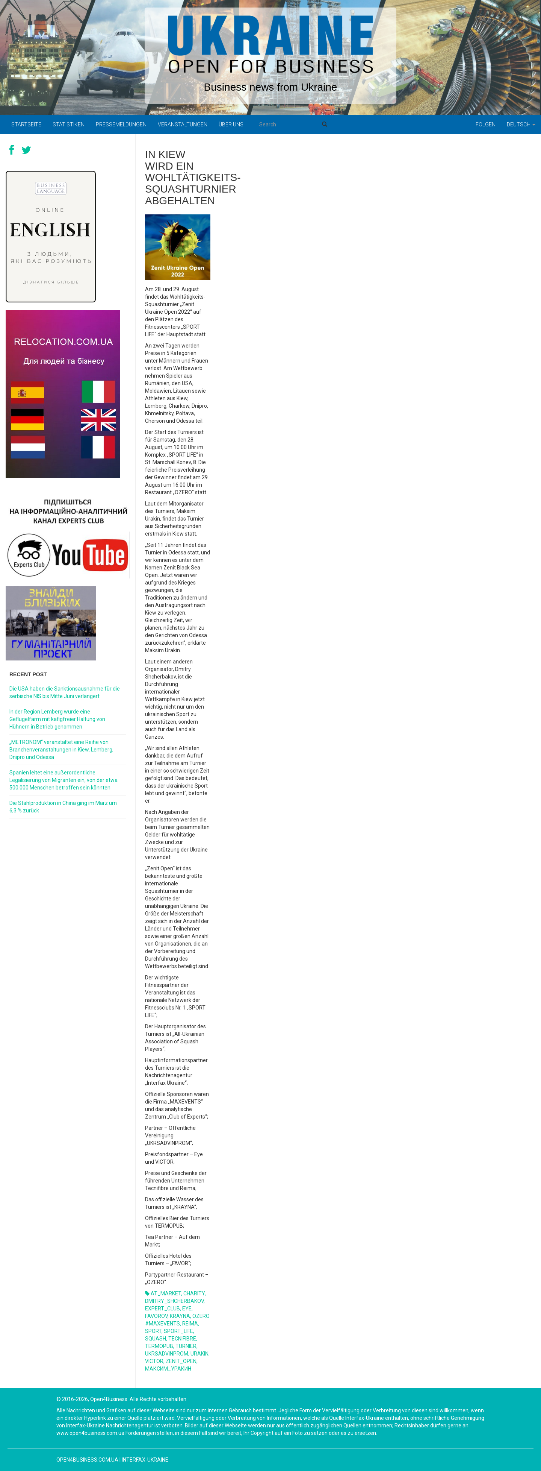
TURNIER (185, 1346)
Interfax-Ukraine (145, 1460)
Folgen (486, 124)
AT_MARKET (166, 1293)
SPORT (153, 1331)
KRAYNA (180, 1316)
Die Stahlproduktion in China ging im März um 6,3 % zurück (63, 807)
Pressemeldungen (121, 124)
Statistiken (69, 124)
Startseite (26, 124)
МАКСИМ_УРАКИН (168, 1369)
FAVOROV (156, 1316)
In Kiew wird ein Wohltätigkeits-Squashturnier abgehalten (193, 177)
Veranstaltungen (182, 124)
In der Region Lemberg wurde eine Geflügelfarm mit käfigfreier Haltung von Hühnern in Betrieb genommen (57, 719)
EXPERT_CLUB (162, 1309)
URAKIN (199, 1354)
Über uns (231, 124)
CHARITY (194, 1293)
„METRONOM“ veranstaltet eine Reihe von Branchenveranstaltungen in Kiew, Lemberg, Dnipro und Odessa (61, 749)
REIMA (190, 1324)
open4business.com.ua (87, 1460)
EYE (187, 1309)
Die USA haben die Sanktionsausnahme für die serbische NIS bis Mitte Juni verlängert (64, 692)
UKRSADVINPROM (166, 1354)
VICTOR (154, 1361)
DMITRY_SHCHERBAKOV (174, 1301)
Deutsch (521, 124)
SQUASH (155, 1339)
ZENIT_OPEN (181, 1361)
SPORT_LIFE (178, 1331)
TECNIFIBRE (182, 1339)
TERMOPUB (159, 1346)
